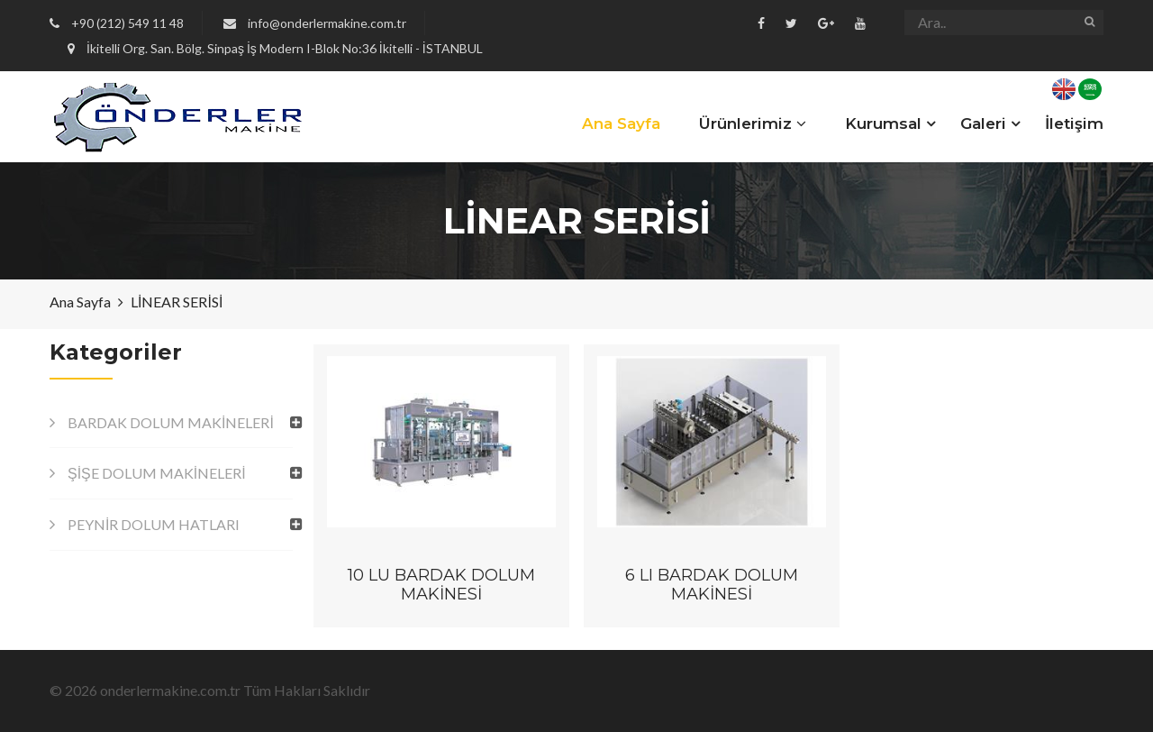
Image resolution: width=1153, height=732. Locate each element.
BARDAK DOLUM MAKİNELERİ (171, 422)
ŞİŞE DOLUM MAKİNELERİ (157, 472)
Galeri (983, 123)
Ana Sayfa (621, 123)
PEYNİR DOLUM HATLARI (154, 524)
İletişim (1074, 123)
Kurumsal (883, 123)
